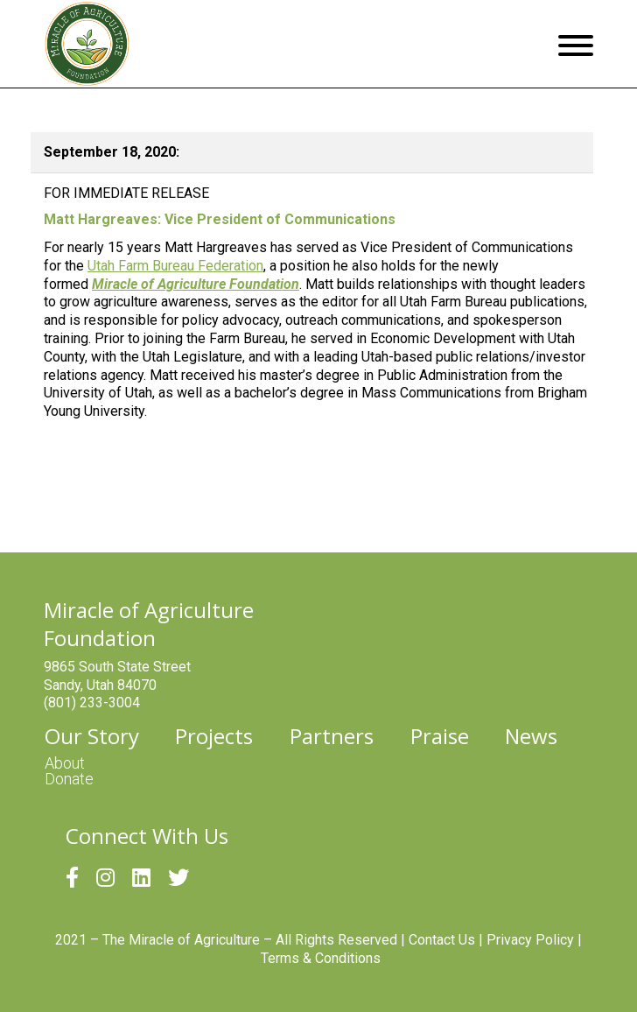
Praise (439, 736)
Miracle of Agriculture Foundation (195, 284)
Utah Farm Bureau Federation (175, 265)
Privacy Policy (530, 939)
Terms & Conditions (321, 958)
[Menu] (575, 44)
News (531, 736)
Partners (332, 736)
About (65, 763)
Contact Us (442, 939)
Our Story (92, 736)
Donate (69, 779)
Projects (214, 736)
